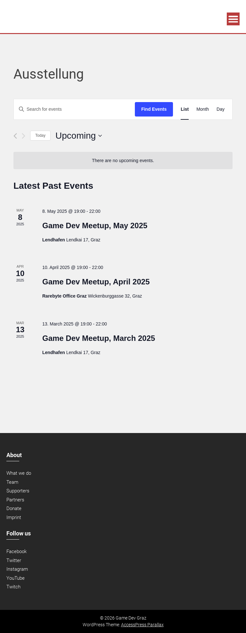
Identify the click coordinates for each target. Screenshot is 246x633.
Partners (15, 500)
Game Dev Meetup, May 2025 (94, 225)
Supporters (17, 491)
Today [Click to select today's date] (40, 135)
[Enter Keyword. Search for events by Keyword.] (74, 109)
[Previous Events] (15, 136)
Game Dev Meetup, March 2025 (98, 338)
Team (12, 482)
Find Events (154, 109)
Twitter (13, 560)
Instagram (17, 569)
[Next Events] (23, 136)
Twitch (13, 587)
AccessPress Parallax (142, 624)
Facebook (16, 551)
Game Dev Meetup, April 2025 (96, 281)
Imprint (13, 517)
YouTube (15, 578)
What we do (18, 473)
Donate (13, 508)
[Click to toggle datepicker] (78, 136)
